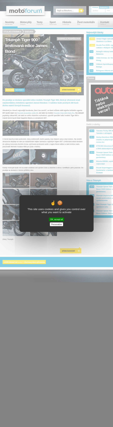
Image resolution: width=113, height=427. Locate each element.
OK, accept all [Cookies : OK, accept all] (56, 219)
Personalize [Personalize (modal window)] (56, 224)
